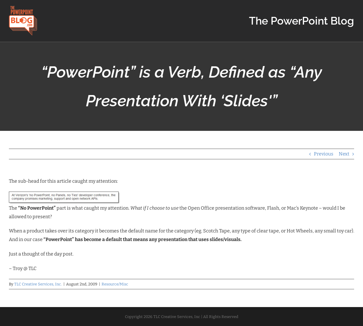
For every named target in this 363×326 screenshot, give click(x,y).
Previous (323, 154)
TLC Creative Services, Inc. (38, 284)
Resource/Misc (115, 284)
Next (344, 154)
